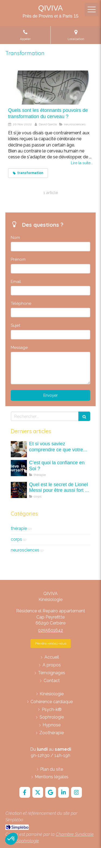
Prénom (18, 259)
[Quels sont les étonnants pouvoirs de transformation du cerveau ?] (50, 88)
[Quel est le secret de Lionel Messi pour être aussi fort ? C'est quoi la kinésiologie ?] (19, 490)
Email (16, 281)
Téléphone (21, 303)
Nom (15, 237)
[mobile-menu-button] (91, 9)
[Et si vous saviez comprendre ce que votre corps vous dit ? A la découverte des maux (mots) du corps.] (19, 449)
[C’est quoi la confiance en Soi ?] (19, 468)
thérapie (19, 528)
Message (19, 347)
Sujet (15, 325)
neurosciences (25, 550)
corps (16, 539)
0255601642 (50, 630)
